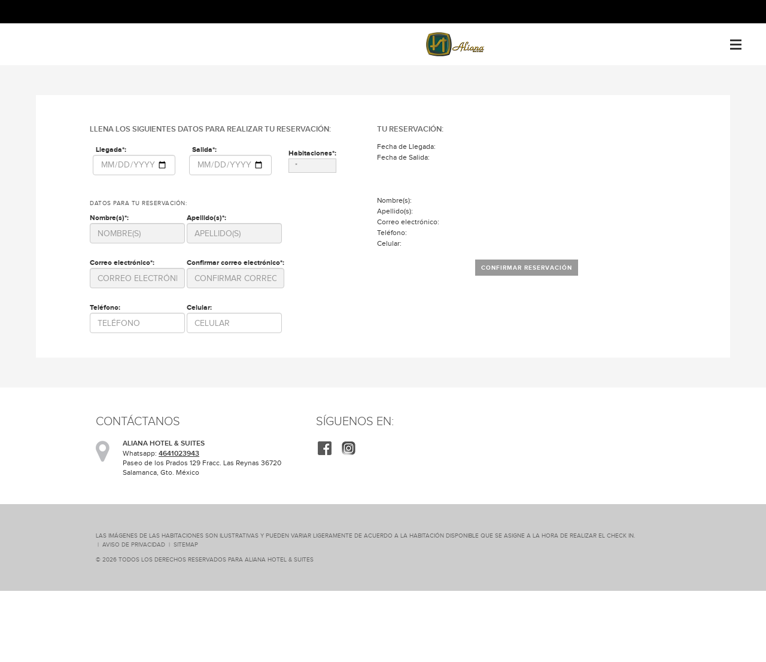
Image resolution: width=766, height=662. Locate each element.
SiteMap (186, 544)
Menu (735, 40)
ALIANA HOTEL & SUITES (279, 559)
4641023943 (179, 453)
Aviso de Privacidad (133, 544)
